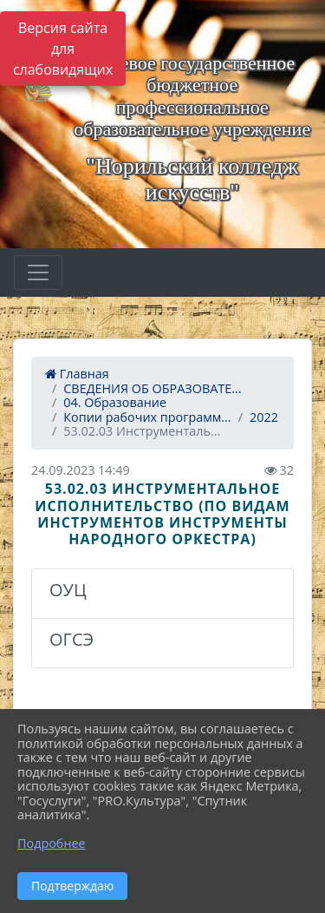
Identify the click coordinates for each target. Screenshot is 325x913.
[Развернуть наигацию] (38, 272)
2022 (264, 417)
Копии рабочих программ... (147, 417)
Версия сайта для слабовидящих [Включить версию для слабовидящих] (63, 48)
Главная (77, 373)
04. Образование (114, 402)
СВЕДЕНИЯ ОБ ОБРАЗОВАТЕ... (152, 388)
